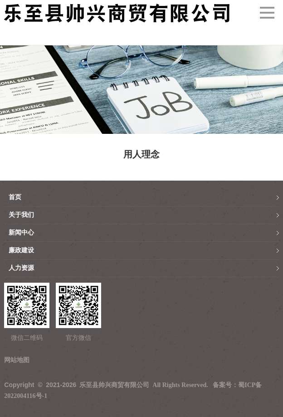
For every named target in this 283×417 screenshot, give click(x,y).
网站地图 (16, 360)
